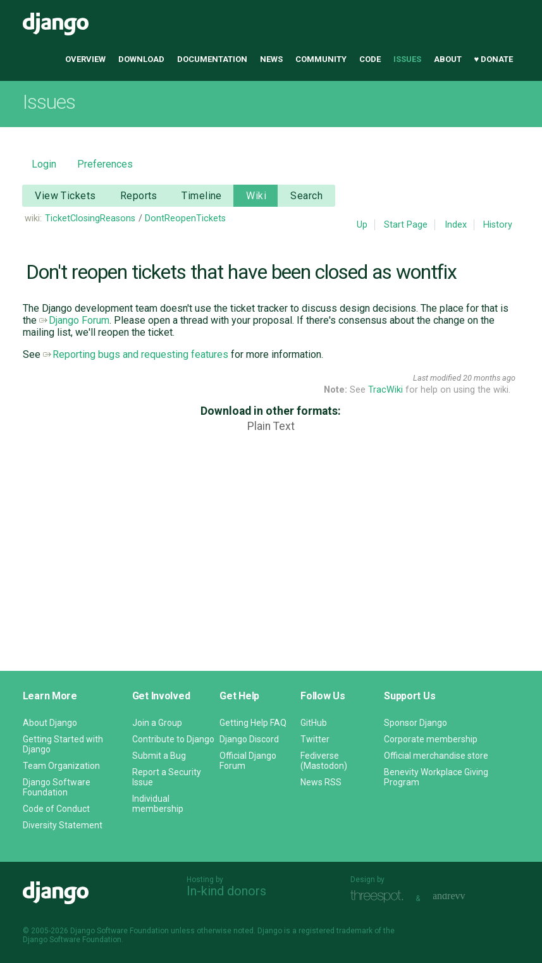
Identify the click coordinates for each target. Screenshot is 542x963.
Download (141, 59)
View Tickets (65, 196)
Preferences (105, 164)
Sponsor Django (415, 723)
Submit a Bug (159, 756)
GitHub (313, 723)
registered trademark (336, 930)
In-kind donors (226, 891)
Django (56, 24)
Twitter (315, 739)
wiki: (33, 218)
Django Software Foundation (56, 787)
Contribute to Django (173, 739)
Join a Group (157, 723)
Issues (407, 59)
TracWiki (385, 389)
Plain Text (271, 426)
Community (321, 59)
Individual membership (157, 804)
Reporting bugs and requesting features (135, 354)
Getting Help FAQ (252, 723)
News (271, 59)
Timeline (201, 196)
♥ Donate (494, 59)
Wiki (256, 196)
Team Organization (61, 766)
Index (456, 224)
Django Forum (74, 320)
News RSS (321, 782)
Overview (85, 59)
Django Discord (249, 739)
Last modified (437, 378)
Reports (138, 196)
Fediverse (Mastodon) (323, 761)
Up (362, 224)
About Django (50, 723)
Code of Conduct (56, 809)
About (448, 59)
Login (44, 164)
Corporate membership (430, 739)
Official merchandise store (436, 756)
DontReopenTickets (185, 218)
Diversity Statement (62, 825)
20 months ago (489, 378)
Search (306, 196)
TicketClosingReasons (90, 218)
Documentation (212, 59)
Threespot (380, 896)
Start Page (406, 224)
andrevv (463, 896)
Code (370, 59)
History (497, 224)
